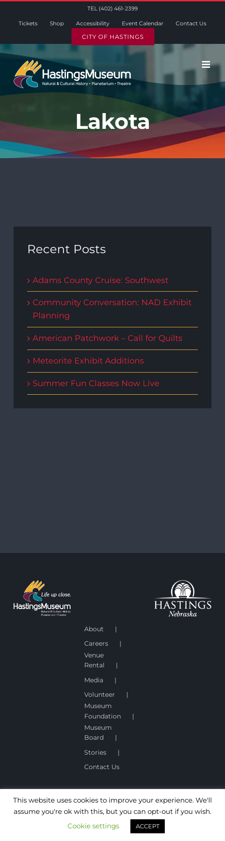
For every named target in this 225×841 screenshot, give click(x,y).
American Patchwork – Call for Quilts (107, 338)
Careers (96, 643)
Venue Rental (94, 660)
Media (93, 680)
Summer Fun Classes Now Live (96, 383)
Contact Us (102, 767)
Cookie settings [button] (93, 826)
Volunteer (99, 694)
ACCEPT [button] (147, 826)
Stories (95, 752)
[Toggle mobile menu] (206, 64)
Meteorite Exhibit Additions (88, 361)
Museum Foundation (102, 711)
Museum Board (98, 732)
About (94, 629)
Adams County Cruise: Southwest (100, 280)
